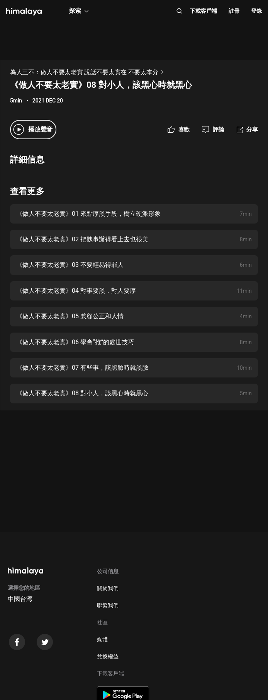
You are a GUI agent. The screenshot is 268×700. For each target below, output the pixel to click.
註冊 (234, 11)
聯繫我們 (108, 605)
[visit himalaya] (24, 11)
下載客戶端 (203, 11)
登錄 (256, 11)
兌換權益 (108, 656)
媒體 (102, 639)
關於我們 (108, 588)
